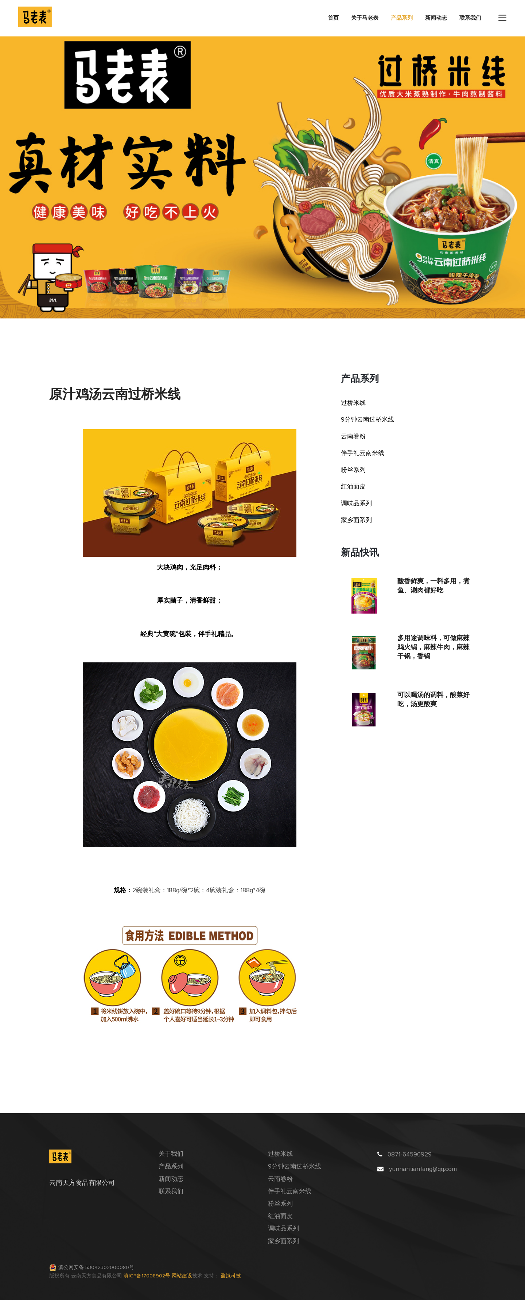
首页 (333, 18)
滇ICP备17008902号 (148, 1276)
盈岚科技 (231, 1276)
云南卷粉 (353, 437)
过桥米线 (353, 403)
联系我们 (470, 18)
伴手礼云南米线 (362, 453)
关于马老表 (364, 18)
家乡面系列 (356, 520)
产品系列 (402, 18)
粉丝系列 (353, 470)
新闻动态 (436, 18)
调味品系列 (356, 504)
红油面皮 (353, 487)
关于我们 (171, 1154)
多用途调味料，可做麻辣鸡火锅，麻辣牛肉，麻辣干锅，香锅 (433, 647)
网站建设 (182, 1276)
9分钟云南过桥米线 (367, 420)
